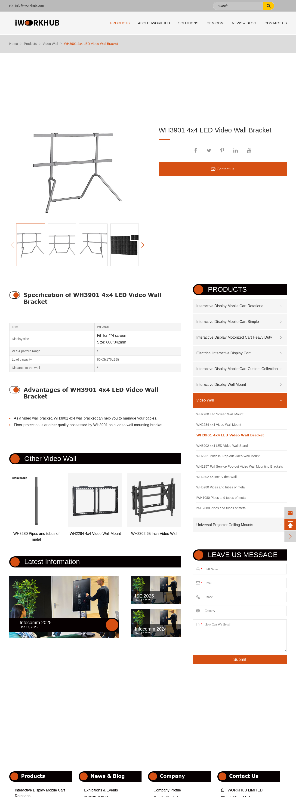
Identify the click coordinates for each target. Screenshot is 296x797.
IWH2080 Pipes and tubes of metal (221, 508)
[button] (142, 245)
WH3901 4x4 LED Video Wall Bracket (91, 44)
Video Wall (50, 44)
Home (13, 44)
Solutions (188, 23)
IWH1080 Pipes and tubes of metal (221, 498)
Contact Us (276, 23)
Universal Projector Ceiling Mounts (224, 525)
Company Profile (167, 790)
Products (120, 23)
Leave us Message (243, 554)
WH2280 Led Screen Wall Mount (219, 414)
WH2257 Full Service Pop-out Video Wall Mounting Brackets (239, 466)
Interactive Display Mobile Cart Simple (227, 322)
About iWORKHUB (154, 23)
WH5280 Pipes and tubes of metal (36, 537)
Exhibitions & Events (101, 790)
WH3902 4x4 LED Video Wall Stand (222, 446)
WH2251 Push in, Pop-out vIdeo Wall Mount (227, 456)
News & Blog (244, 23)
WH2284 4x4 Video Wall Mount (95, 534)
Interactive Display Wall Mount (221, 384)
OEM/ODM (215, 23)
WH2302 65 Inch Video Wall (154, 534)
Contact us (222, 169)
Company (172, 776)
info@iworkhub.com (26, 5)
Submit (239, 659)
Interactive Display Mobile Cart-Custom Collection (237, 369)
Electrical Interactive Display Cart (223, 353)
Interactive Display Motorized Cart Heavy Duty (234, 337)
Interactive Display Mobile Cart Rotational (230, 306)
